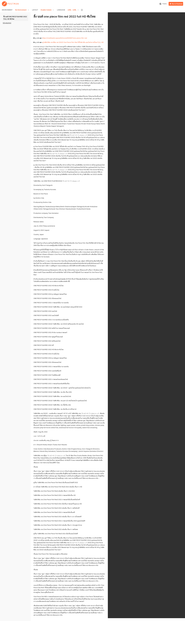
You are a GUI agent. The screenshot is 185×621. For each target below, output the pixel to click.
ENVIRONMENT (7, 10)
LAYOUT (35, 10)
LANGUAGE (61, 10)
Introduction (7, 23)
